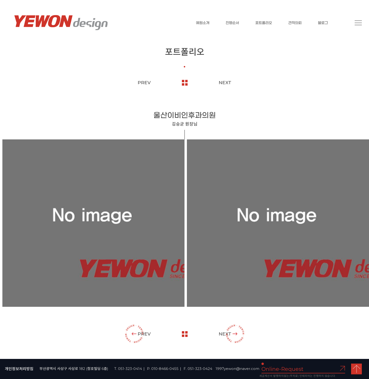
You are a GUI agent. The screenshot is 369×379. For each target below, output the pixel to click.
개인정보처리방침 (19, 369)
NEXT (225, 82)
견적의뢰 (295, 23)
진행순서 (232, 23)
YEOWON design (61, 22)
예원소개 (202, 23)
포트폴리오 (263, 23)
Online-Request (282, 369)
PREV (144, 82)
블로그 (323, 23)
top (356, 369)
